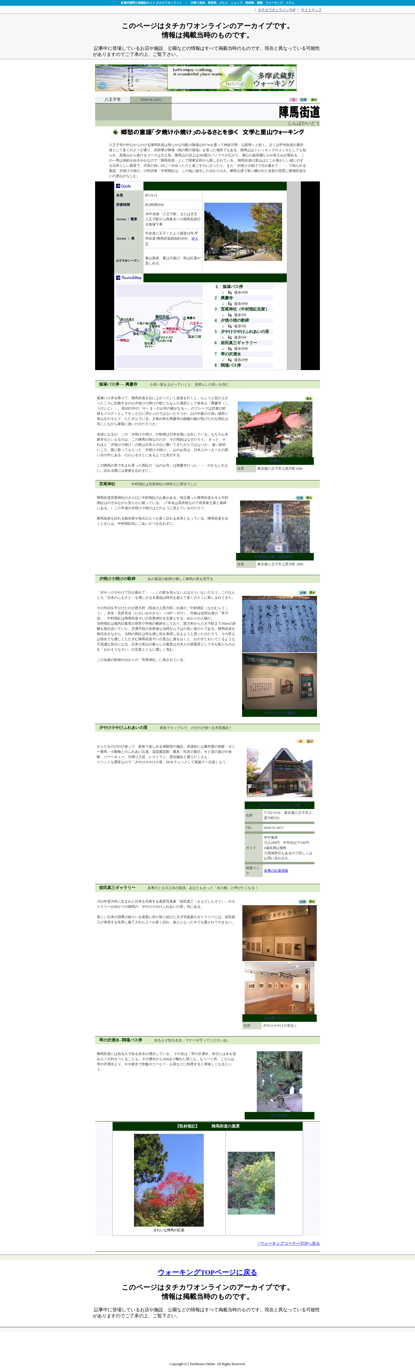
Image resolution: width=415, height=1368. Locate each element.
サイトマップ (311, 10)
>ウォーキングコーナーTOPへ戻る (289, 1243)
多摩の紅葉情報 (276, 871)
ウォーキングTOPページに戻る (207, 1272)
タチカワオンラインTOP (276, 10)
